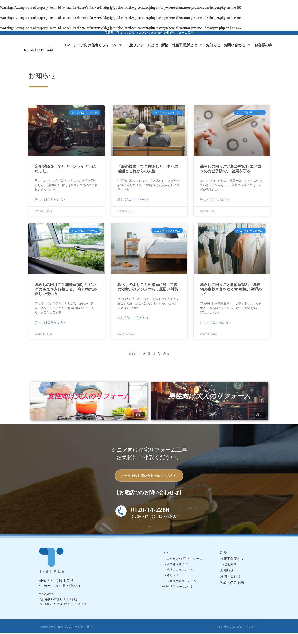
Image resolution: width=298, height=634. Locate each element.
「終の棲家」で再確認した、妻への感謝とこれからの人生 (147, 168)
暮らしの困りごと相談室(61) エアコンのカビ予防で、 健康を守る (230, 168)
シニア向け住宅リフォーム (97, 45)
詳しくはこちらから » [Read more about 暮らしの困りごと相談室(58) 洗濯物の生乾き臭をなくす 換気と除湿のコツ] (215, 322)
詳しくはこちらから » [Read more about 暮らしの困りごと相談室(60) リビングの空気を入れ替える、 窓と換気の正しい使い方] (50, 322)
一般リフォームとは (142, 45)
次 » (166, 354)
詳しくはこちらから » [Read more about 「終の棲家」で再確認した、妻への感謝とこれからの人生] (132, 199)
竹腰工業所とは (187, 45)
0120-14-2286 (150, 510)
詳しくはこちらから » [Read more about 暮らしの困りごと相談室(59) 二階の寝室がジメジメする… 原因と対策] (132, 318)
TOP (66, 45)
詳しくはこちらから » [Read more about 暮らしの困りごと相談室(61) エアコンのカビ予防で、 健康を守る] (215, 199)
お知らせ (213, 45)
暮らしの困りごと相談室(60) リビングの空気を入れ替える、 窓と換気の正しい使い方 (66, 289)
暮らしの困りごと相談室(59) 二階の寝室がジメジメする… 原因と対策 (147, 286)
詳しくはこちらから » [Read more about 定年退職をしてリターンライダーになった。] (50, 199)
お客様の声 (263, 45)
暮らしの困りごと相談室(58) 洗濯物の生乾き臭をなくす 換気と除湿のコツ (231, 289)
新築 (164, 45)
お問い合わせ (237, 45)
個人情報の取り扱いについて (237, 627)
